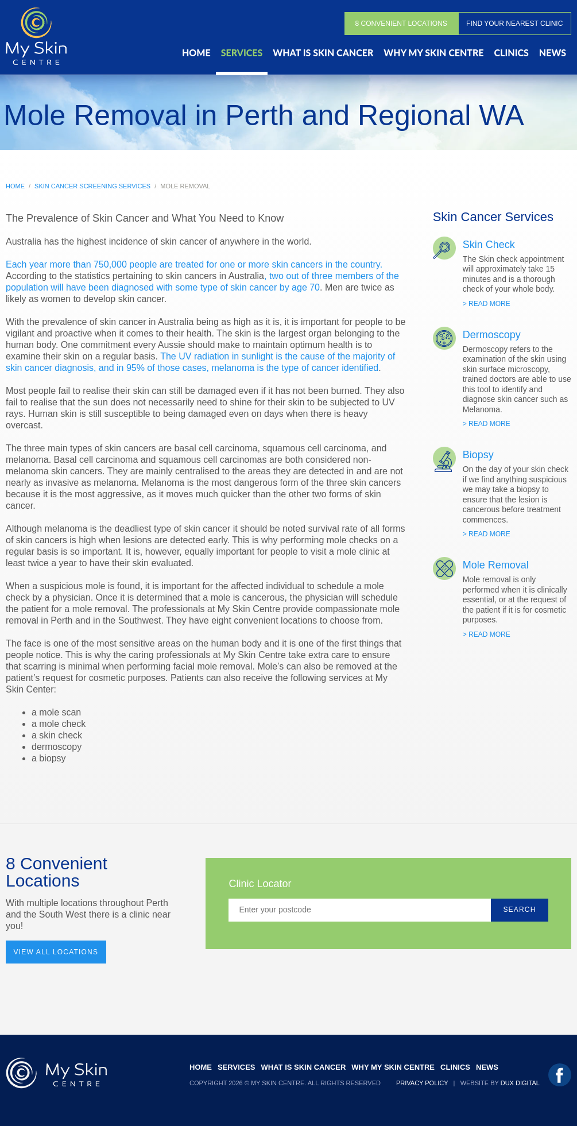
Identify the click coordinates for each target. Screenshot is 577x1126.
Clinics (511, 52)
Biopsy (478, 455)
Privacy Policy (422, 1082)
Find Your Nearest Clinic (514, 24)
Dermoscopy (492, 334)
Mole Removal (496, 565)
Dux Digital (520, 1082)
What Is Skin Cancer (323, 52)
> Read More (486, 304)
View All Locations (56, 952)
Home (196, 52)
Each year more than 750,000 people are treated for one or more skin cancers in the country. (194, 264)
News (552, 52)
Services (242, 52)
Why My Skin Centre (433, 52)
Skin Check (489, 244)
